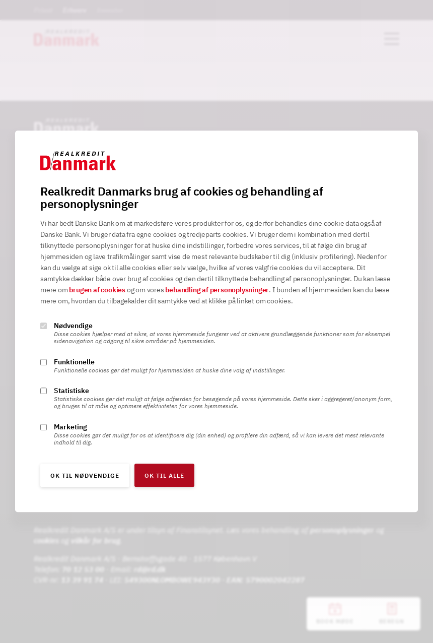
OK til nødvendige (84, 476)
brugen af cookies (97, 290)
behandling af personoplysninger (217, 290)
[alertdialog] (216, 321)
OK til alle (164, 476)
